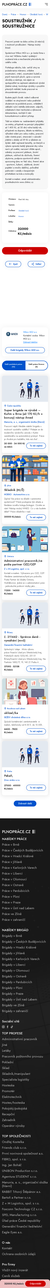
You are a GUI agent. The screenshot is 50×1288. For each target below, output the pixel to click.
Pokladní (7, 1062)
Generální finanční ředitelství (22, 1226)
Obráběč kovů (36, 14)
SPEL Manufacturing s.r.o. (19, 1214)
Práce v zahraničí (13, 919)
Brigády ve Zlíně (13, 1005)
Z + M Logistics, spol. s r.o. (20, 1203)
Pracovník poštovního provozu (22, 1056)
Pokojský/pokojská (14, 1108)
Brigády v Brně (12, 935)
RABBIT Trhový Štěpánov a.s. (21, 1191)
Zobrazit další (25, 803)
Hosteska (8, 1085)
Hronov (23, 14)
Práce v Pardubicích (15, 890)
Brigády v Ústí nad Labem (19, 999)
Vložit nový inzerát (15, 1270)
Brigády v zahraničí (15, 1011)
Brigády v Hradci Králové (19, 947)
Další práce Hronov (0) (36, 365)
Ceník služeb (11, 1275)
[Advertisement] (25, 301)
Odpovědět (35, 1283)
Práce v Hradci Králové (17, 856)
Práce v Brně (10, 844)
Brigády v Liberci (13, 964)
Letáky (6, 1050)
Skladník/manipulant (16, 1073)
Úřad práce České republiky (21, 1220)
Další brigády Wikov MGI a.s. (25, 350)
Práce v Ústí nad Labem (18, 908)
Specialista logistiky (15, 1079)
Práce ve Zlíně (11, 913)
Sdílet (38, 264)
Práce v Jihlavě (12, 861)
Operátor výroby (13, 1125)
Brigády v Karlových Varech (21, 959)
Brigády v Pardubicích (17, 982)
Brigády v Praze (12, 993)
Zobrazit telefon (30, 342)
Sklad (5, 1068)
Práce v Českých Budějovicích (22, 850)
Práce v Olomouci (14, 879)
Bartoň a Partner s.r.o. (16, 1197)
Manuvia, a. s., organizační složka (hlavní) (25, 1184)
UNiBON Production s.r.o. (20, 1170)
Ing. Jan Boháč (11, 1165)
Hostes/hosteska (13, 1102)
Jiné (4, 1044)
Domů (4, 14)
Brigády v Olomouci (16, 970)
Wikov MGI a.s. (30, 332)
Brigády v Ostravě (14, 976)
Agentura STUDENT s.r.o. (19, 1176)
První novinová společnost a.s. (22, 1153)
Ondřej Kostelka (13, 1141)
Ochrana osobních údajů (19, 1254)
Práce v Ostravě (12, 885)
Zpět (15, 264)
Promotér (8, 1091)
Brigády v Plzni (12, 987)
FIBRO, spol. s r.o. (14, 1159)
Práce (13, 14)
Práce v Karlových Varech (19, 867)
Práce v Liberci (12, 873)
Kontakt (7, 1248)
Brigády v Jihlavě (13, 953)
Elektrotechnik (12, 1096)
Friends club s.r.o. (14, 1147)
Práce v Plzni (11, 896)
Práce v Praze (11, 902)
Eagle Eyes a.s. (12, 1232)
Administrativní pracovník (19, 1039)
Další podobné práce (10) (13, 365)
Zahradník (8, 1120)
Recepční (8, 1114)
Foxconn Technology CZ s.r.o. (22, 1209)
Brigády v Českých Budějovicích (24, 941)
